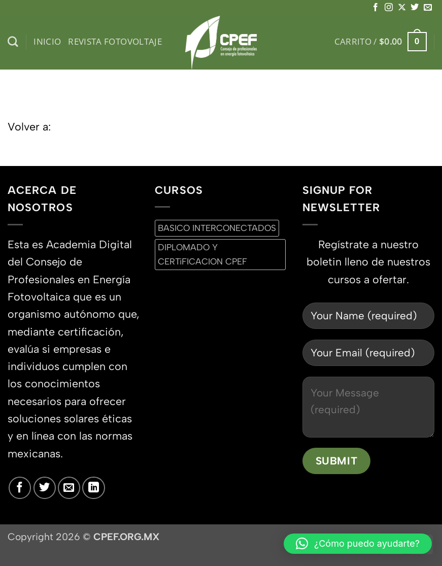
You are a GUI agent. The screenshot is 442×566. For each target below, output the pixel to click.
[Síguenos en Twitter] (415, 7)
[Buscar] (13, 41)
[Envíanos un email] (428, 7)
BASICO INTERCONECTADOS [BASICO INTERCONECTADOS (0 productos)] (217, 228)
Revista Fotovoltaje (115, 41)
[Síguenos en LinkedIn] (93, 488)
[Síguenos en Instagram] (389, 7)
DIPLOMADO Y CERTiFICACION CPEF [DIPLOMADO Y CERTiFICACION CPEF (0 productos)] (202, 254)
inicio (47, 41)
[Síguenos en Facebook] (375, 7)
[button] (380, 41)
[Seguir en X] (402, 7)
